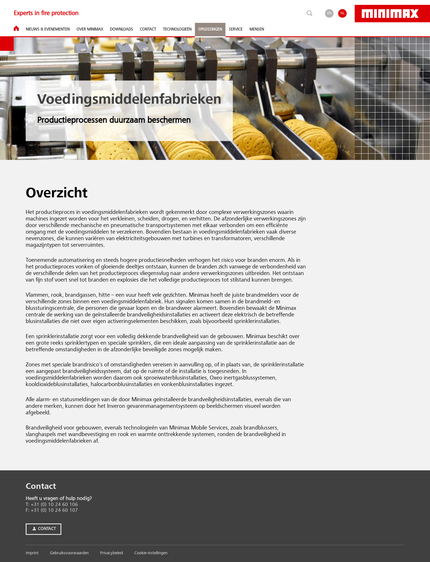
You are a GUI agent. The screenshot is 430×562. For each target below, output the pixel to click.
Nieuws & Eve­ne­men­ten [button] (48, 29)
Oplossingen (210, 29)
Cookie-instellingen (150, 553)
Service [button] (236, 29)
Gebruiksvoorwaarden (69, 553)
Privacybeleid (111, 553)
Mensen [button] (256, 29)
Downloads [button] (121, 29)
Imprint (32, 553)
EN (329, 13)
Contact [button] (148, 29)
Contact (43, 529)
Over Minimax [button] (89, 29)
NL (342, 13)
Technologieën (177, 29)
